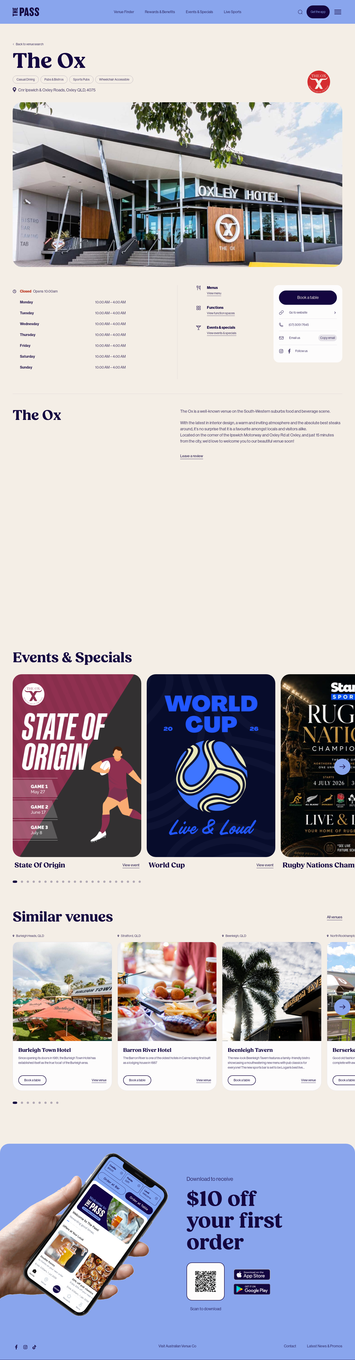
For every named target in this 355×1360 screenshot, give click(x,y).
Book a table (308, 297)
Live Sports (232, 12)
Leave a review (191, 456)
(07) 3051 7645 (294, 325)
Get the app (318, 14)
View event (130, 865)
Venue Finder (124, 12)
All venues (334, 917)
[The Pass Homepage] (26, 12)
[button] (15, 882)
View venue (99, 1080)
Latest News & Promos (324, 1346)
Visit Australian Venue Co (177, 1346)
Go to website (308, 312)
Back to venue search (28, 44)
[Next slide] (342, 767)
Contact (290, 1346)
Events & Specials (199, 12)
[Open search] (300, 12)
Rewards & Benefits (160, 12)
